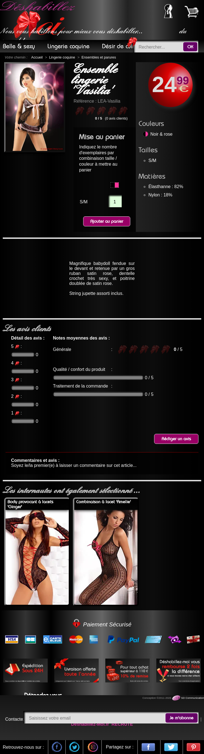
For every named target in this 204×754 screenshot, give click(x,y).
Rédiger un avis (176, 438)
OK (190, 46)
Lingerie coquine (62, 57)
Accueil (37, 57)
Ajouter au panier (106, 221)
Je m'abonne (181, 717)
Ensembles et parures (98, 57)
